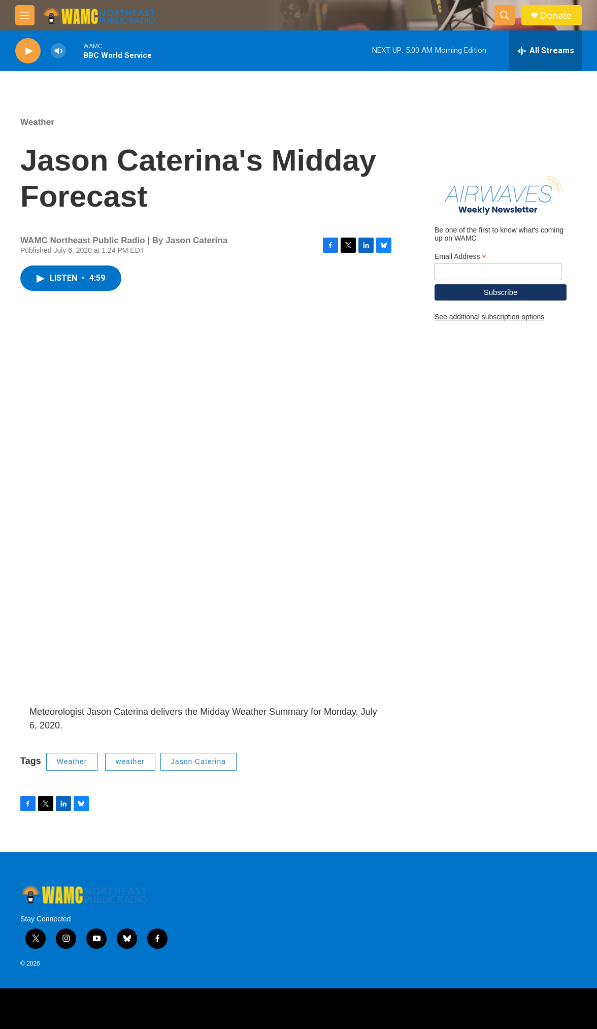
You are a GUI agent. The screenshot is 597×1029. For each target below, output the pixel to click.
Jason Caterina (198, 761)
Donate (556, 15)
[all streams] (545, 50)
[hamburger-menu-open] (25, 15)
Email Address (460, 256)
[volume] (58, 51)
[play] (28, 51)
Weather (37, 122)
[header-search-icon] (504, 15)
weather (130, 761)
